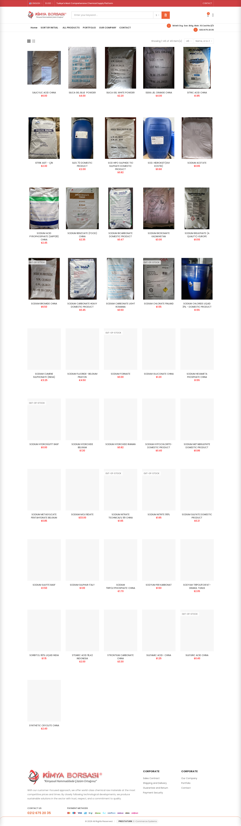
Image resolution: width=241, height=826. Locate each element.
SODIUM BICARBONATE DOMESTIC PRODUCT (120, 235)
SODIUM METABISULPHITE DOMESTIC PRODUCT (197, 446)
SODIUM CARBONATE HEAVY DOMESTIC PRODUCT (82, 305)
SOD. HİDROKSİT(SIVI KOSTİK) (159, 164)
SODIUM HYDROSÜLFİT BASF (44, 444)
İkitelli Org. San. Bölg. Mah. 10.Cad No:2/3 (193, 25)
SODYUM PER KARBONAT (159, 584)
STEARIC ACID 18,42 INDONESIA (82, 657)
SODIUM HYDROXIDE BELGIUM (82, 446)
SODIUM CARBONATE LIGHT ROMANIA (120, 305)
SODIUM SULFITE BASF (44, 584)
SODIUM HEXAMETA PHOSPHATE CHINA (197, 375)
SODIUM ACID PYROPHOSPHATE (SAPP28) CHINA (44, 236)
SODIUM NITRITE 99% (159, 514)
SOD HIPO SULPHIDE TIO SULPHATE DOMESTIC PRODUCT (120, 166)
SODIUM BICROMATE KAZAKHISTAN (159, 235)
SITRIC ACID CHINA (197, 92)
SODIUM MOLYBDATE (82, 514)
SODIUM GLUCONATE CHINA (159, 373)
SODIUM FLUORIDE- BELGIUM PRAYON (82, 375)
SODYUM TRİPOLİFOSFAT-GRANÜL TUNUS (197, 586)
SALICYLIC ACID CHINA (44, 92)
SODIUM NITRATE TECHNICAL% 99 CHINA (120, 516)
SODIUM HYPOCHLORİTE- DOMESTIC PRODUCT (158, 446)
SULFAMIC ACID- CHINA (158, 655)
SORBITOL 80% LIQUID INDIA (44, 655)
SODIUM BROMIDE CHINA (44, 303)
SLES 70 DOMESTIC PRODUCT (82, 164)
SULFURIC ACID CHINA (197, 655)
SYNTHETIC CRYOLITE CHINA (44, 725)
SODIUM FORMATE (120, 373)
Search (166, 15)
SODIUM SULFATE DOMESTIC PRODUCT (197, 516)
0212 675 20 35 (206, 29)
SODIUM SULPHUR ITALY (82, 584)
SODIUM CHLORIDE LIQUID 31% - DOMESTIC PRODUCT (197, 305)
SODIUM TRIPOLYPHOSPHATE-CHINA (120, 586)
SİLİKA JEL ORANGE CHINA (159, 92)
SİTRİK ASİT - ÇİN (44, 162)
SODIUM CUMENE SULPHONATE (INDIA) (44, 375)
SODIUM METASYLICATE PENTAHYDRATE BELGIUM (44, 516)
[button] (207, 3)
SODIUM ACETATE (196, 162)
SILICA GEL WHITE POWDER (120, 92)
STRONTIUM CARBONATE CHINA (120, 657)
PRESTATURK (138, 821)
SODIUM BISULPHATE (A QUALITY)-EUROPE (197, 235)
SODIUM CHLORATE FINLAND (159, 303)
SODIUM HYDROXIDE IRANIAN (120, 444)
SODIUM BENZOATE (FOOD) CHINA (82, 235)
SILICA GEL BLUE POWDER (82, 92)
